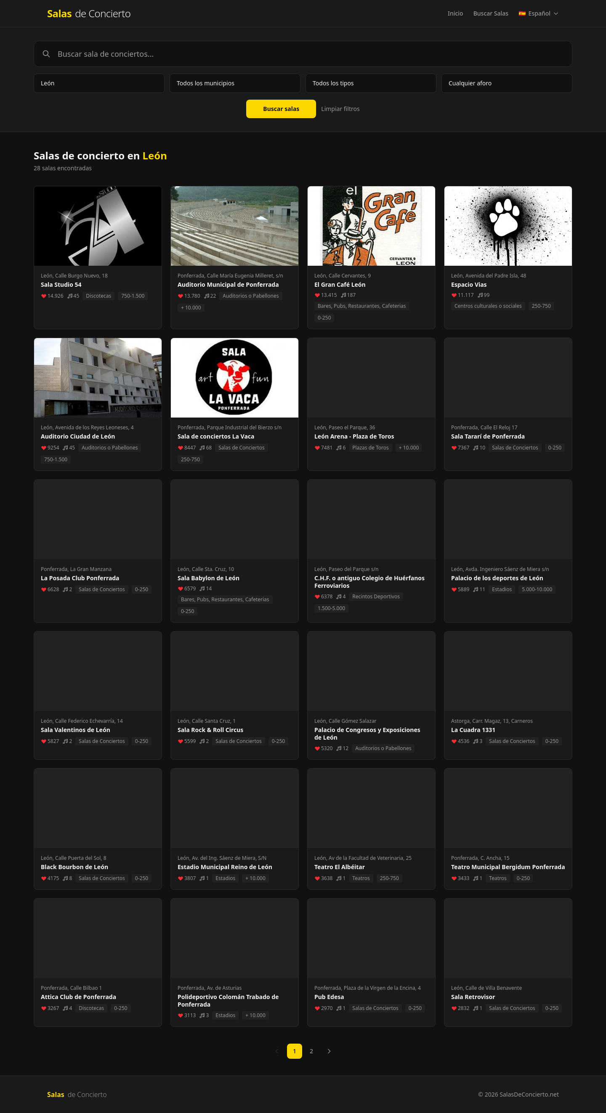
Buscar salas (281, 109)
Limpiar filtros (340, 109)
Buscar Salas (490, 13)
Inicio (455, 13)
